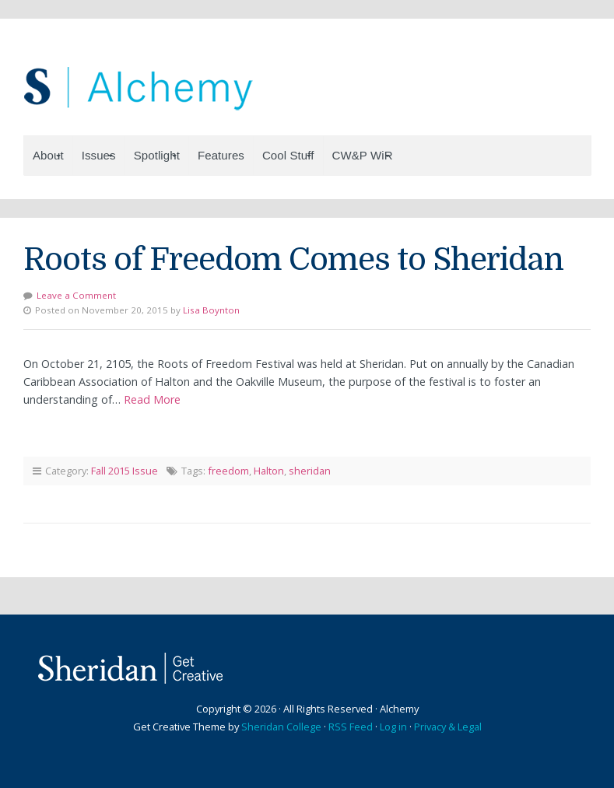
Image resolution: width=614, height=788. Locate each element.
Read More (152, 399)
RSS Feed (350, 727)
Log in (393, 727)
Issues (99, 155)
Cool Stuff (288, 155)
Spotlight (157, 155)
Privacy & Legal (448, 727)
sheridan (310, 471)
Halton (269, 471)
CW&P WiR (362, 155)
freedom (228, 471)
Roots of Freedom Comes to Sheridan (293, 260)
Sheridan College (281, 727)
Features (221, 155)
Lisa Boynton (211, 310)
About (48, 155)
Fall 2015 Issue (124, 471)
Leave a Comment (76, 295)
